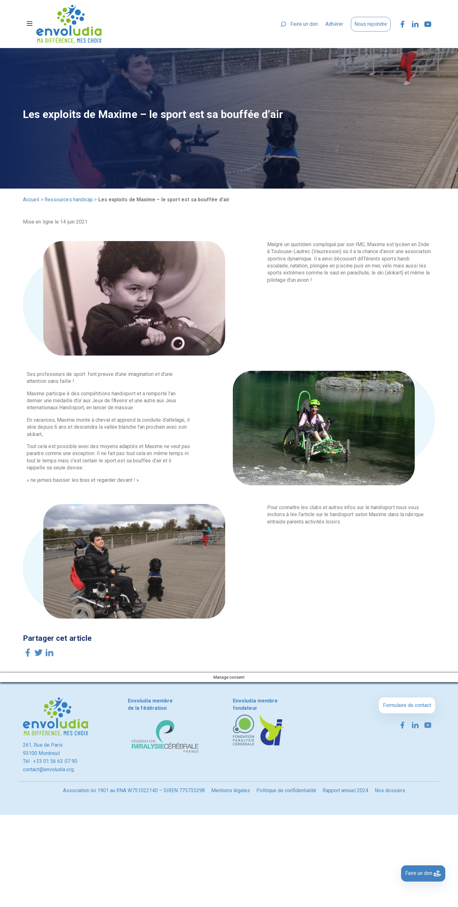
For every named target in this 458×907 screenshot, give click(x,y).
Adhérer (334, 24)
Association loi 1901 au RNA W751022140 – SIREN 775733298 (134, 790)
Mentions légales (230, 790)
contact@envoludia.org (48, 769)
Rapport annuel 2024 (345, 790)
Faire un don (304, 24)
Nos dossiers (390, 790)
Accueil (31, 200)
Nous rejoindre (370, 24)
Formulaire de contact (407, 705)
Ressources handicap (69, 200)
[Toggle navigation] (29, 24)
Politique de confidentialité (286, 790)
